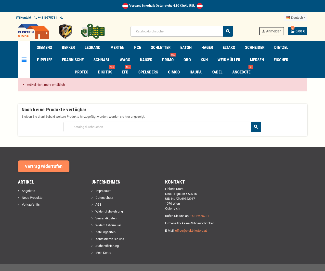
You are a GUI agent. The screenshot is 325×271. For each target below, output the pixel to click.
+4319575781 (199, 216)
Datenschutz (104, 198)
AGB (98, 204)
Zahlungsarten (105, 232)
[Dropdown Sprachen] (295, 17)
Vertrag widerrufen (44, 166)
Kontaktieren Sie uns (109, 239)
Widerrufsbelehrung (109, 211)
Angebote (28, 191)
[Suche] (181, 31)
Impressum (103, 191)
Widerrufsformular (108, 225)
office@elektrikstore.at (191, 230)
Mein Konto (103, 253)
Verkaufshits (30, 204)
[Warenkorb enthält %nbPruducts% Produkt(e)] (297, 31)
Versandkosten (106, 218)
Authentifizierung (107, 246)
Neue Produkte (31, 198)
